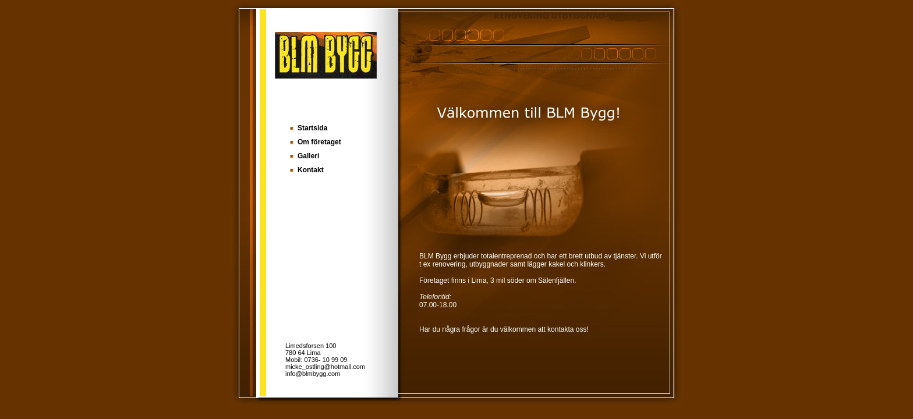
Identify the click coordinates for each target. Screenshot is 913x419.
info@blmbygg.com (312, 373)
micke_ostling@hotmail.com (325, 366)
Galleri (308, 156)
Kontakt (311, 170)
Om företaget (319, 142)
